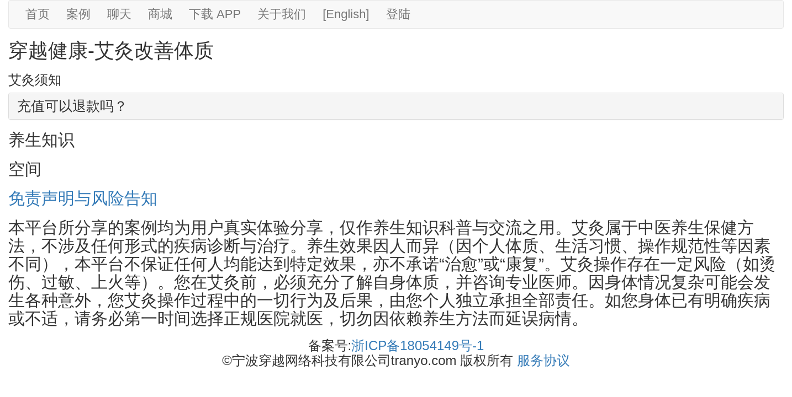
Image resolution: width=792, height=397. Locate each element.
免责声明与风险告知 (82, 198)
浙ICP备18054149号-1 (417, 345)
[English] (346, 14)
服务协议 (543, 360)
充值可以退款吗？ (72, 106)
